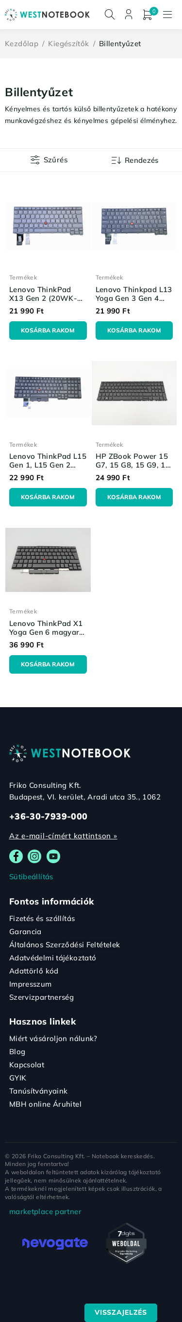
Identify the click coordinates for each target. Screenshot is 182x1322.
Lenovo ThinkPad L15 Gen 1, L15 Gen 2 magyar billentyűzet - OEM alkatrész (47, 469)
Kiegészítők (68, 43)
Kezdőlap (21, 43)
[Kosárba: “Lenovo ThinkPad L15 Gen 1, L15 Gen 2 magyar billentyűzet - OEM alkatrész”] (48, 497)
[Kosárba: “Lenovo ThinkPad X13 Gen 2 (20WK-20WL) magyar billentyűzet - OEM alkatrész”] (48, 330)
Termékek (23, 277)
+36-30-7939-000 (48, 816)
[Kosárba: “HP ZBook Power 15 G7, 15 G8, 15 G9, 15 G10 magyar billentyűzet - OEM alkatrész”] (134, 497)
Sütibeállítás (31, 876)
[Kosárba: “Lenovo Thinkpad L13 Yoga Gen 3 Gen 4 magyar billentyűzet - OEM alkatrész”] (134, 330)
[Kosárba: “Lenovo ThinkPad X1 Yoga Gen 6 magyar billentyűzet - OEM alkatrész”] (48, 664)
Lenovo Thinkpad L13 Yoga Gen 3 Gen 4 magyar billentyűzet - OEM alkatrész (134, 302)
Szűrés (55, 159)
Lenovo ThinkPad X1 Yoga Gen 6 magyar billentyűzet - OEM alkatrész (46, 636)
